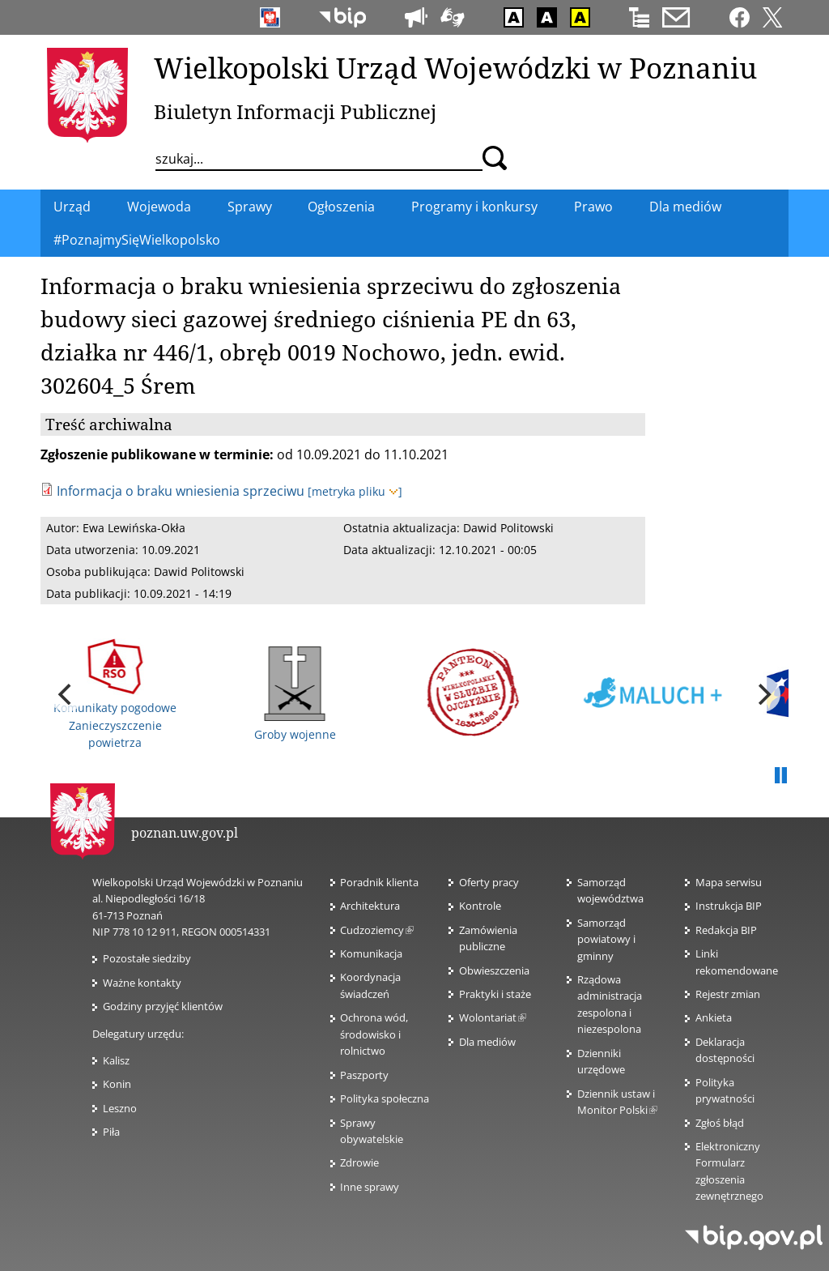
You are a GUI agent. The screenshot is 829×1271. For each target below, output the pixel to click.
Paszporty (364, 1075)
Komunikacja (371, 953)
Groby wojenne (295, 694)
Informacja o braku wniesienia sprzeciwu (180, 491)
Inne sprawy (369, 1186)
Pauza (780, 776)
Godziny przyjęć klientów (163, 1006)
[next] (762, 694)
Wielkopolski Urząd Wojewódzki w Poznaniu (455, 67)
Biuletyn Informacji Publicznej (295, 111)
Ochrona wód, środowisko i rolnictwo (374, 1034)
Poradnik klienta (379, 882)
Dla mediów (487, 1041)
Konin (117, 1084)
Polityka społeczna (384, 1098)
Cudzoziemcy (377, 930)
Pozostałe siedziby (147, 958)
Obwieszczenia (494, 970)
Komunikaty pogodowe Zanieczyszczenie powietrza (114, 694)
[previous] (66, 694)
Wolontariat (492, 1017)
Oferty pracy (489, 882)
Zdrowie (359, 1162)
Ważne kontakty (142, 982)
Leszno (120, 1108)
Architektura (370, 905)
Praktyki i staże (495, 994)
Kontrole (480, 905)
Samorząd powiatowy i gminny (606, 939)
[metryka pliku (355, 491)
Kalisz (116, 1060)
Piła (111, 1131)
